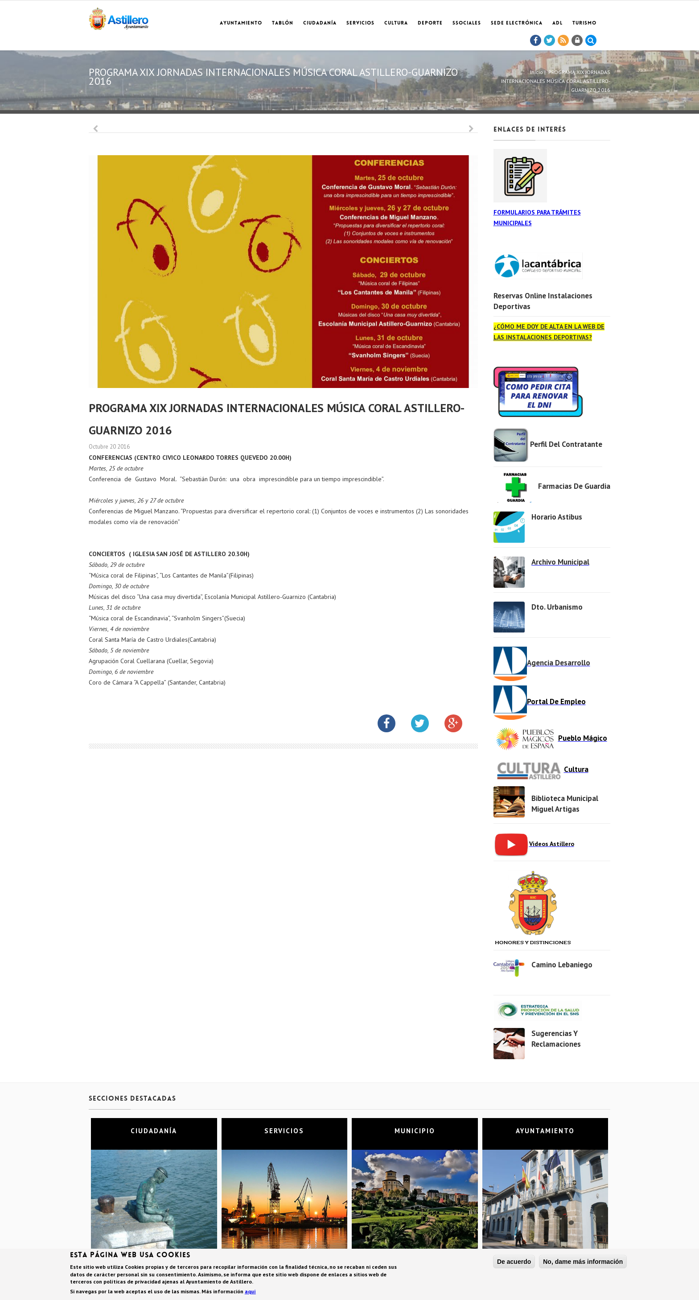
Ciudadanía (320, 23)
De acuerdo (514, 1263)
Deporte (430, 23)
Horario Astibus (556, 517)
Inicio (536, 72)
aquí (250, 1292)
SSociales (466, 23)
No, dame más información (583, 1263)
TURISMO (584, 23)
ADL (557, 23)
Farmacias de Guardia (574, 486)
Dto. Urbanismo (557, 607)
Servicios (360, 23)
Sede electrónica (517, 23)
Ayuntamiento (241, 23)
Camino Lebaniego (561, 965)
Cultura (396, 23)
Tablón (282, 23)
